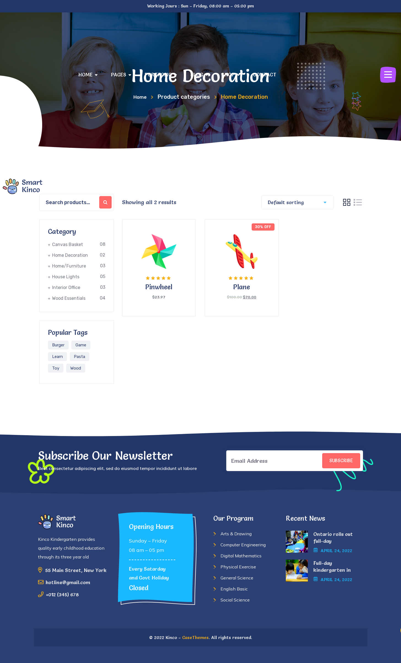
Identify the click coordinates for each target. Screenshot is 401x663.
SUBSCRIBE (338, 461)
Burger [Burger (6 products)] (58, 345)
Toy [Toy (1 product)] (55, 368)
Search (105, 202)
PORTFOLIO (160, 74)
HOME (88, 74)
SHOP (230, 74)
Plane (241, 287)
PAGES (121, 74)
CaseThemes (195, 637)
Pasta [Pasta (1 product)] (79, 356)
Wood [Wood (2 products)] (75, 368)
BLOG (199, 74)
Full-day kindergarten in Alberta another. (333, 570)
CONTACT (264, 74)
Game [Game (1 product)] (81, 345)
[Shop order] (295, 202)
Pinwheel (158, 287)
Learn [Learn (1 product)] (57, 356)
